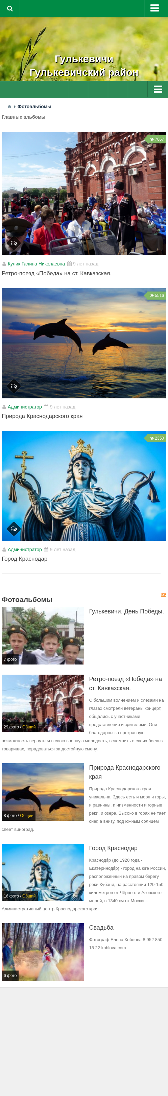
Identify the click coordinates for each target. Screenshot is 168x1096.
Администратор (25, 407)
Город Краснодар (24, 559)
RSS (163, 595)
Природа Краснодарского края (42, 416)
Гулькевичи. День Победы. (126, 611)
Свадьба (101, 927)
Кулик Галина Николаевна (36, 263)
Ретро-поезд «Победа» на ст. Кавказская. (57, 273)
